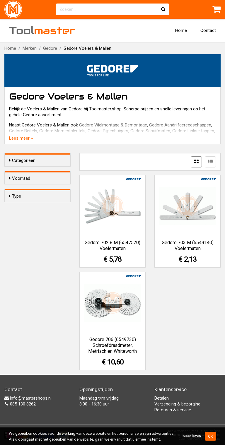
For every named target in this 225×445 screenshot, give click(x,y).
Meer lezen (192, 436)
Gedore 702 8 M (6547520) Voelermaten (112, 245)
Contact (208, 30)
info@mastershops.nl (28, 398)
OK (210, 436)
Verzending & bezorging (177, 404)
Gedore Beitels (23, 131)
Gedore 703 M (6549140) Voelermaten (188, 245)
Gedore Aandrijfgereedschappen (180, 125)
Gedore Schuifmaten (150, 131)
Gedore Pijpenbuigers (108, 131)
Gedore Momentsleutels (62, 131)
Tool (42, 30)
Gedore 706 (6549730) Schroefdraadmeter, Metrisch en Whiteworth (112, 345)
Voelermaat (32, 231)
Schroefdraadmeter (40, 224)
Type (15, 213)
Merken (30, 48)
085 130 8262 (20, 404)
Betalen (161, 398)
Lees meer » (21, 138)
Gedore (50, 48)
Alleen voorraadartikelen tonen (41, 190)
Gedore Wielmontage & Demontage (113, 125)
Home (181, 30)
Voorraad (19, 178)
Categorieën (22, 160)
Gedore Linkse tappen (193, 131)
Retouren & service (172, 410)
